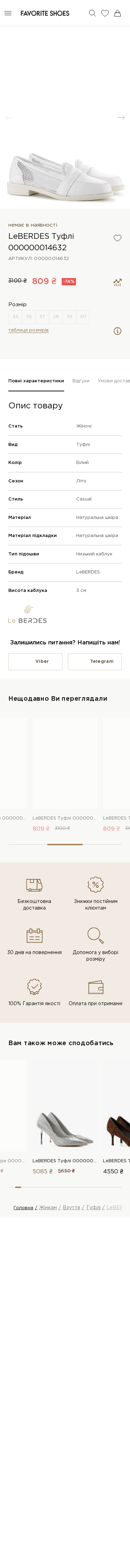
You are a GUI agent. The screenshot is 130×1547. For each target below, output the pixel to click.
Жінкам (48, 1208)
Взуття (71, 1208)
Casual (84, 499)
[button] (121, 117)
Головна (23, 1208)
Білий (82, 463)
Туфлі (83, 445)
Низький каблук (94, 554)
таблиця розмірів (28, 330)
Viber (42, 661)
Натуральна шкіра (97, 518)
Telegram (101, 661)
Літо (81, 481)
